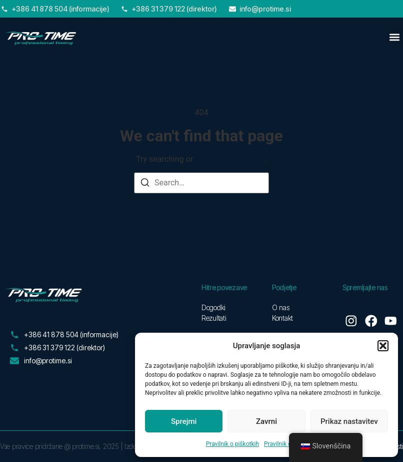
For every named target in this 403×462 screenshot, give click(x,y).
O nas (281, 307)
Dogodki (214, 307)
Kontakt (282, 318)
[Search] (145, 184)
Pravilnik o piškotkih (232, 443)
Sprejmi (183, 421)
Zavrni (266, 421)
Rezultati (214, 318)
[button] (383, 346)
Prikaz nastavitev (349, 421)
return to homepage (230, 159)
